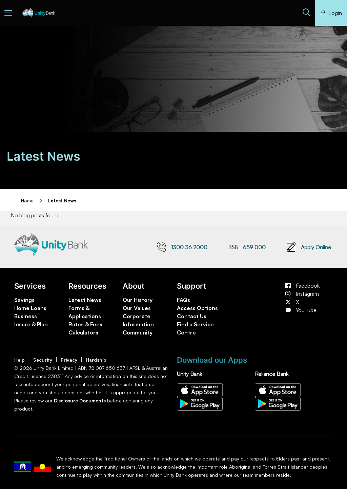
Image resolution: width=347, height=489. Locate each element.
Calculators (83, 332)
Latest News (84, 299)
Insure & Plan (31, 324)
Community (137, 332)
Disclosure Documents (80, 400)
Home (27, 200)
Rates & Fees (85, 324)
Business (25, 316)
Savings (24, 299)
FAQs (183, 299)
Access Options (197, 308)
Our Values (137, 308)
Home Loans (30, 308)
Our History (137, 299)
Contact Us (191, 316)
